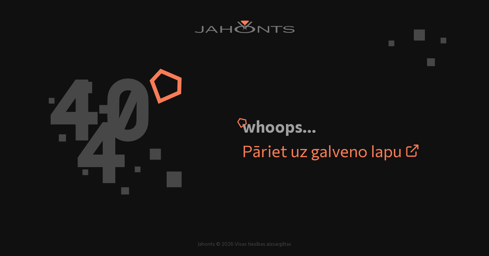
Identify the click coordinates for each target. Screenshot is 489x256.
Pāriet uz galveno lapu (331, 150)
